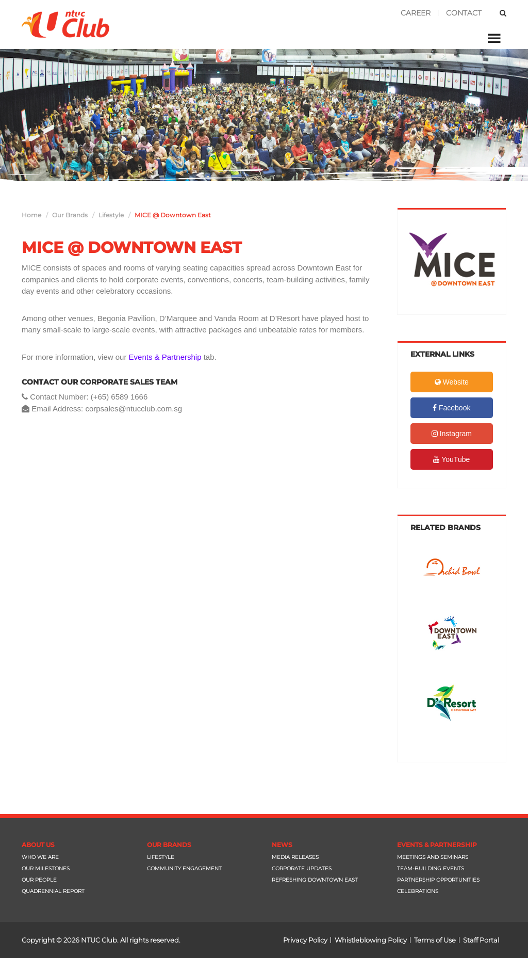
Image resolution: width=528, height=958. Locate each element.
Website (452, 382)
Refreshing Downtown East (315, 879)
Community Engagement (184, 868)
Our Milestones (46, 868)
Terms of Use (435, 940)
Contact (464, 13)
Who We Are (40, 857)
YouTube (451, 459)
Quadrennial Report (53, 891)
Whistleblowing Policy (371, 940)
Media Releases (295, 857)
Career (416, 13)
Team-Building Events (430, 868)
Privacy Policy (305, 940)
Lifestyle (160, 857)
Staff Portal (481, 940)
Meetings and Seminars (432, 857)
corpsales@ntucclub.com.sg (133, 408)
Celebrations (417, 891)
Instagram (452, 433)
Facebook (451, 408)
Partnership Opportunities (438, 879)
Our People (39, 879)
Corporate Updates (302, 868)
